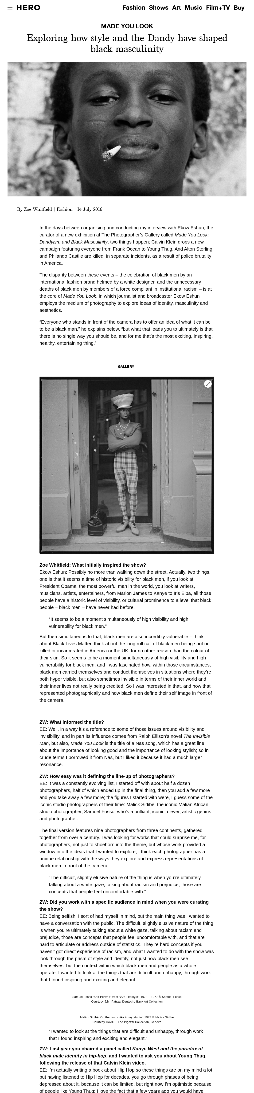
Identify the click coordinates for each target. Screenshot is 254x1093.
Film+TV (218, 7)
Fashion (133, 7)
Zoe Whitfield (38, 209)
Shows (158, 7)
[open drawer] (10, 7)
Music (193, 7)
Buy (239, 7)
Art (176, 7)
